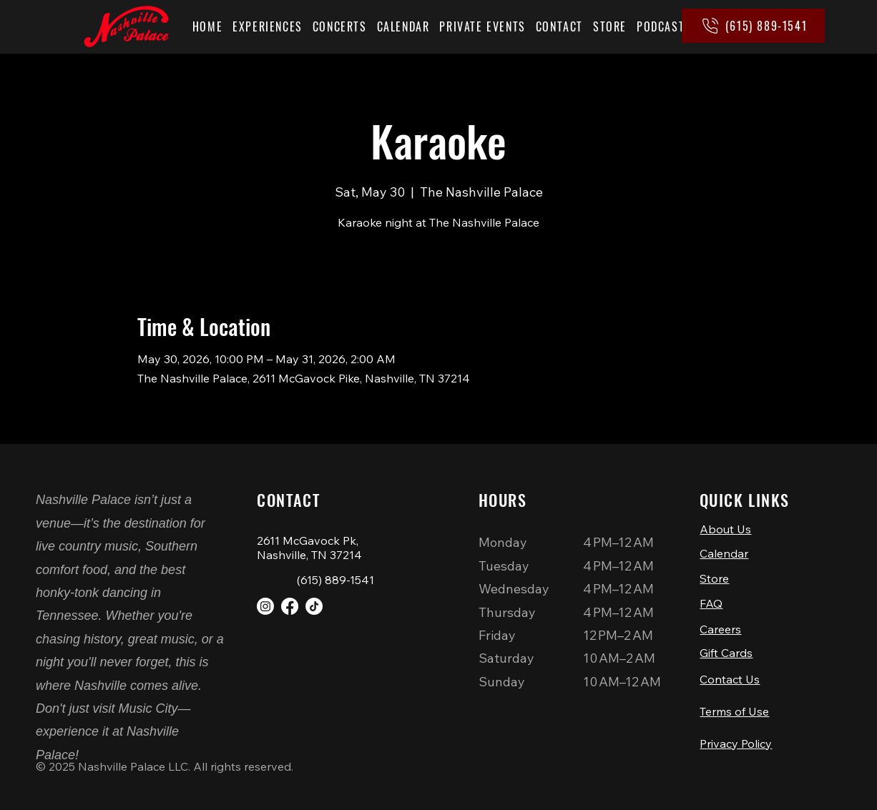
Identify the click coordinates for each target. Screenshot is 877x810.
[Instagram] (265, 606)
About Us (725, 529)
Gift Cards (726, 653)
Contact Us (730, 679)
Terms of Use (734, 711)
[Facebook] (289, 606)
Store (714, 578)
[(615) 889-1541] (753, 26)
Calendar (724, 553)
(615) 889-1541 (335, 580)
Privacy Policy (736, 743)
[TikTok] (314, 606)
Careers (720, 629)
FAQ (711, 603)
